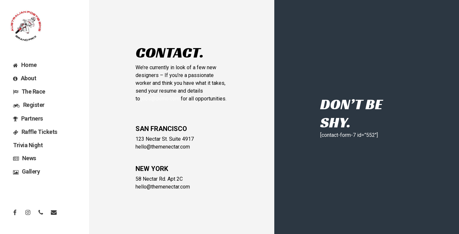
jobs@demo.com (160, 99)
